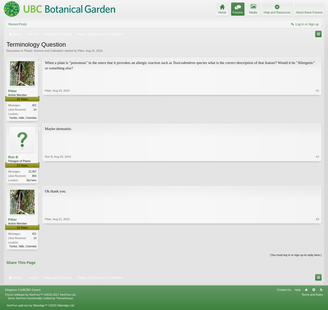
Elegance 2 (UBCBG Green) (22, 291)
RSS (321, 291)
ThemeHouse (64, 299)
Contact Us (284, 291)
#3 (317, 246)
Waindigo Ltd (65, 306)
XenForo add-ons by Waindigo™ (27, 306)
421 (34, 105)
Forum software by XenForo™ (40, 296)
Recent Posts (17, 24)
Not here (31, 180)
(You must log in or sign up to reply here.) (296, 256)
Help (298, 291)
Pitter (81, 50)
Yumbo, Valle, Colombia (22, 117)
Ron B (13, 157)
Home (306, 291)
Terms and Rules (312, 296)
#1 (317, 117)
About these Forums (309, 12)
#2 (317, 179)
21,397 (32, 172)
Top (313, 291)
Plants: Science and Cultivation (43, 50)
